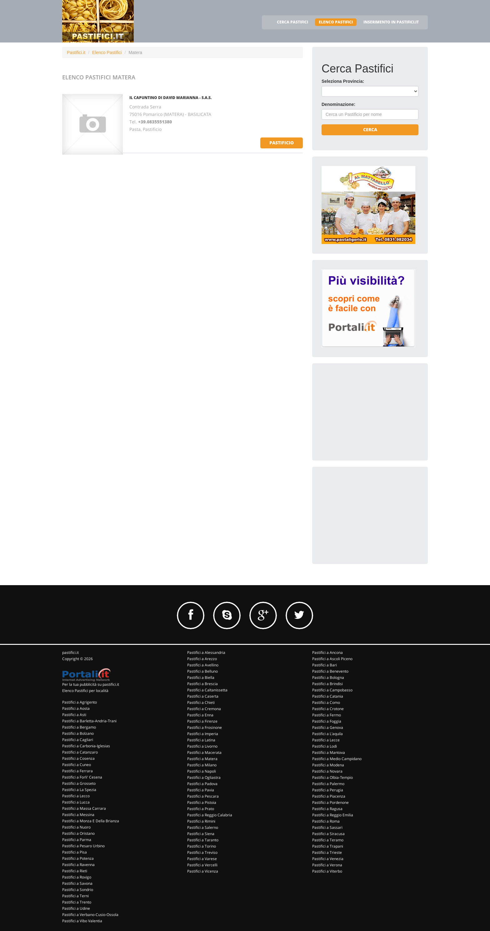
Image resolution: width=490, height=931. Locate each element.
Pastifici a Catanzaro (80, 752)
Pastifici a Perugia (327, 790)
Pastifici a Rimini (201, 821)
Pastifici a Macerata (204, 752)
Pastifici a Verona (327, 865)
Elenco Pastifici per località (85, 690)
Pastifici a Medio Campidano (337, 758)
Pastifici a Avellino (202, 665)
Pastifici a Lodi (324, 746)
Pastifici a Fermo (326, 715)
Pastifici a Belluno (202, 671)
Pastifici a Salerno (202, 827)
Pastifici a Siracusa (328, 833)
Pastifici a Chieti (201, 702)
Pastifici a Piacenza (328, 796)
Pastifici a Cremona (204, 708)
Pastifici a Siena (200, 833)
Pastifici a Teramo (327, 840)
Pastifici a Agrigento (79, 702)
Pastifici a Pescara (203, 796)
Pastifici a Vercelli (202, 865)
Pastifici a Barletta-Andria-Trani (89, 721)
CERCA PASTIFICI (292, 22)
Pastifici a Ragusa (327, 808)
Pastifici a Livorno (202, 746)
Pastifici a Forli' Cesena (82, 777)
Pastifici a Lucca (76, 802)
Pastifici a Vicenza (202, 871)
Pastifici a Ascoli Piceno (332, 658)
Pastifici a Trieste (327, 852)
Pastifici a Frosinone (204, 727)
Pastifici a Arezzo (202, 658)
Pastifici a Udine (76, 908)
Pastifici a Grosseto (79, 783)
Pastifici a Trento (76, 902)
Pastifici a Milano (202, 765)
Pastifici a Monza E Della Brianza (90, 821)
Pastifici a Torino (201, 846)
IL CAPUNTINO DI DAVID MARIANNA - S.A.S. (170, 97)
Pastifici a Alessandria (206, 652)
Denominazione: (338, 104)
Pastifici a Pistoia (201, 802)
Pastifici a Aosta (76, 708)
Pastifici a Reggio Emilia (332, 815)
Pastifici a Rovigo (76, 877)
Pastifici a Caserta (202, 696)
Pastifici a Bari (324, 665)
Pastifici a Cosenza (78, 758)
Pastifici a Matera (202, 758)
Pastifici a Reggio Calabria (209, 815)
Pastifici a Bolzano (78, 733)
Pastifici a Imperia (202, 733)
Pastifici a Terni (75, 896)
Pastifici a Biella (200, 677)
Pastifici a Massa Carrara (84, 808)
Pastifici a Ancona (327, 652)
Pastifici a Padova (202, 783)
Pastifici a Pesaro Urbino (83, 846)
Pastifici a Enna (200, 715)
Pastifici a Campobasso (332, 690)
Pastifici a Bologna (328, 677)
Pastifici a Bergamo (79, 727)
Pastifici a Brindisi (327, 683)
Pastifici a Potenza (78, 858)
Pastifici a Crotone (328, 708)
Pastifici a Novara (327, 771)
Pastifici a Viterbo (327, 871)
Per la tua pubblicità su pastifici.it (90, 684)
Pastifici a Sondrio (77, 889)
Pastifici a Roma (326, 821)
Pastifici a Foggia (326, 721)
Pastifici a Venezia (327, 858)
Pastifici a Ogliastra (204, 777)
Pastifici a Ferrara (77, 771)
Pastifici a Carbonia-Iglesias (86, 746)
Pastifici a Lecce (326, 740)
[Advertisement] (368, 412)
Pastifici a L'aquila (327, 733)
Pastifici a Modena (328, 765)
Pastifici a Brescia (202, 683)
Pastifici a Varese (202, 858)
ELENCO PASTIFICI (336, 22)
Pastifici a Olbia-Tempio (332, 777)
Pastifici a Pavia (200, 790)
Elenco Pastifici (107, 52)
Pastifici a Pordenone (330, 802)
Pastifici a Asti (74, 714)
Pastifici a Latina (201, 740)
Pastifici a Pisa (74, 852)
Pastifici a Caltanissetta (207, 690)
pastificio (281, 143)
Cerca (370, 129)
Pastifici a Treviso (202, 852)
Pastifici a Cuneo (76, 764)
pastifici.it (70, 652)
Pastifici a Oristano (78, 833)
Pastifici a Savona (77, 883)
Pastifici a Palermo (328, 783)
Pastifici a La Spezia (79, 789)
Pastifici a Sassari (327, 827)
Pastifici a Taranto (202, 840)
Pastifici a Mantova (328, 752)
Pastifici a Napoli (201, 771)
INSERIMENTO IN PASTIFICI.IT (391, 22)
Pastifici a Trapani (327, 846)
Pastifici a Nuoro (76, 827)
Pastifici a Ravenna (78, 864)
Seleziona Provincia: (343, 81)
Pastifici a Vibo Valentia (82, 921)
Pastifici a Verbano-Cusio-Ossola (90, 914)
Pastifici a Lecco (76, 796)
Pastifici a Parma (76, 839)
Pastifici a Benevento (330, 671)
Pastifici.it (76, 52)
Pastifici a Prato (200, 808)
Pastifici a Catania (327, 696)
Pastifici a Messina (78, 814)
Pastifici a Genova (327, 727)
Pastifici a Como (326, 702)
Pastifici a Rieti (74, 871)
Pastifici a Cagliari (77, 739)
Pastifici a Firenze (202, 721)
